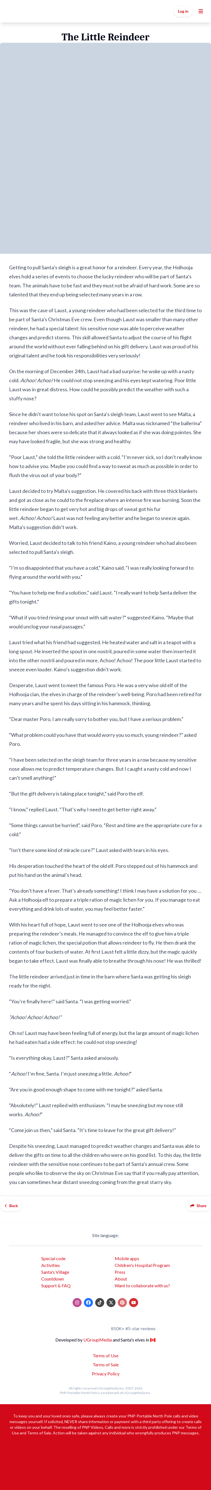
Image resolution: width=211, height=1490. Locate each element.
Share (198, 1205)
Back (11, 1205)
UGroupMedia (97, 1339)
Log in (183, 11)
